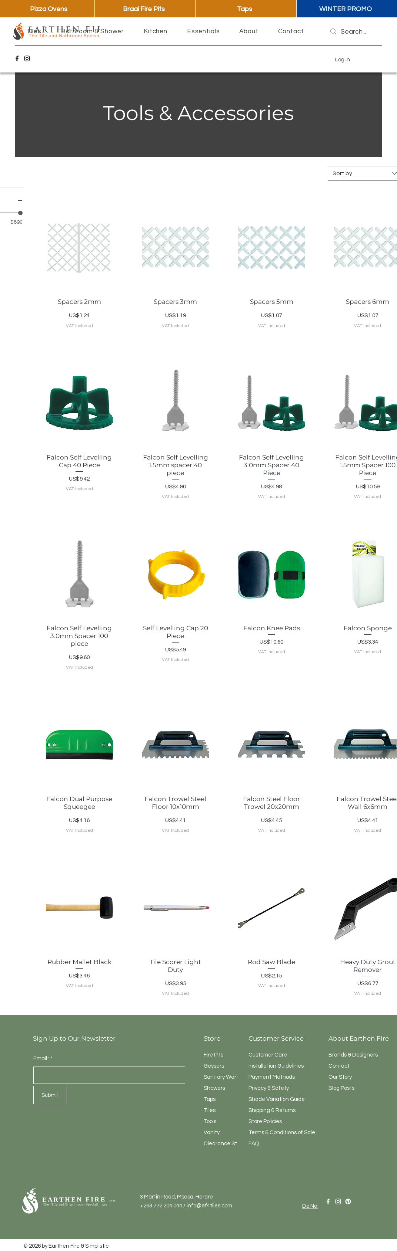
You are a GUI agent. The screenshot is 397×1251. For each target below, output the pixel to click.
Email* (41, 1058)
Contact (339, 1066)
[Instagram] (27, 58)
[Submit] (50, 1095)
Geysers (214, 1066)
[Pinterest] (348, 1201)
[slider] (20, 212)
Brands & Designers (353, 1055)
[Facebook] (17, 58)
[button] (34, 31)
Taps (210, 1099)
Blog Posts (341, 1088)
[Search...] (353, 31)
